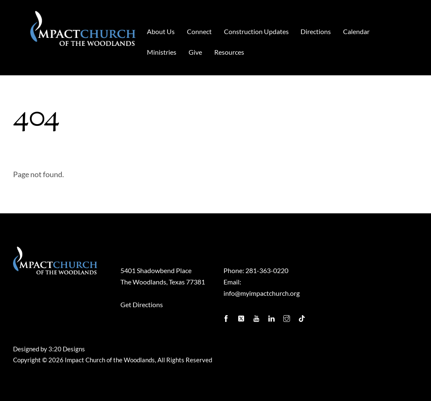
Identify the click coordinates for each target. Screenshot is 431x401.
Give (195, 52)
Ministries (161, 52)
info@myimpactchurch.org (261, 293)
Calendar (356, 31)
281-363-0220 (266, 270)
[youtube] (257, 316)
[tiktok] (303, 316)
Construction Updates (256, 31)
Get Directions (141, 304)
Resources (229, 52)
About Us (161, 31)
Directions (316, 31)
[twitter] (242, 316)
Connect (199, 31)
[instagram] (287, 316)
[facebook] (227, 316)
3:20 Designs (66, 349)
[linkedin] (272, 316)
